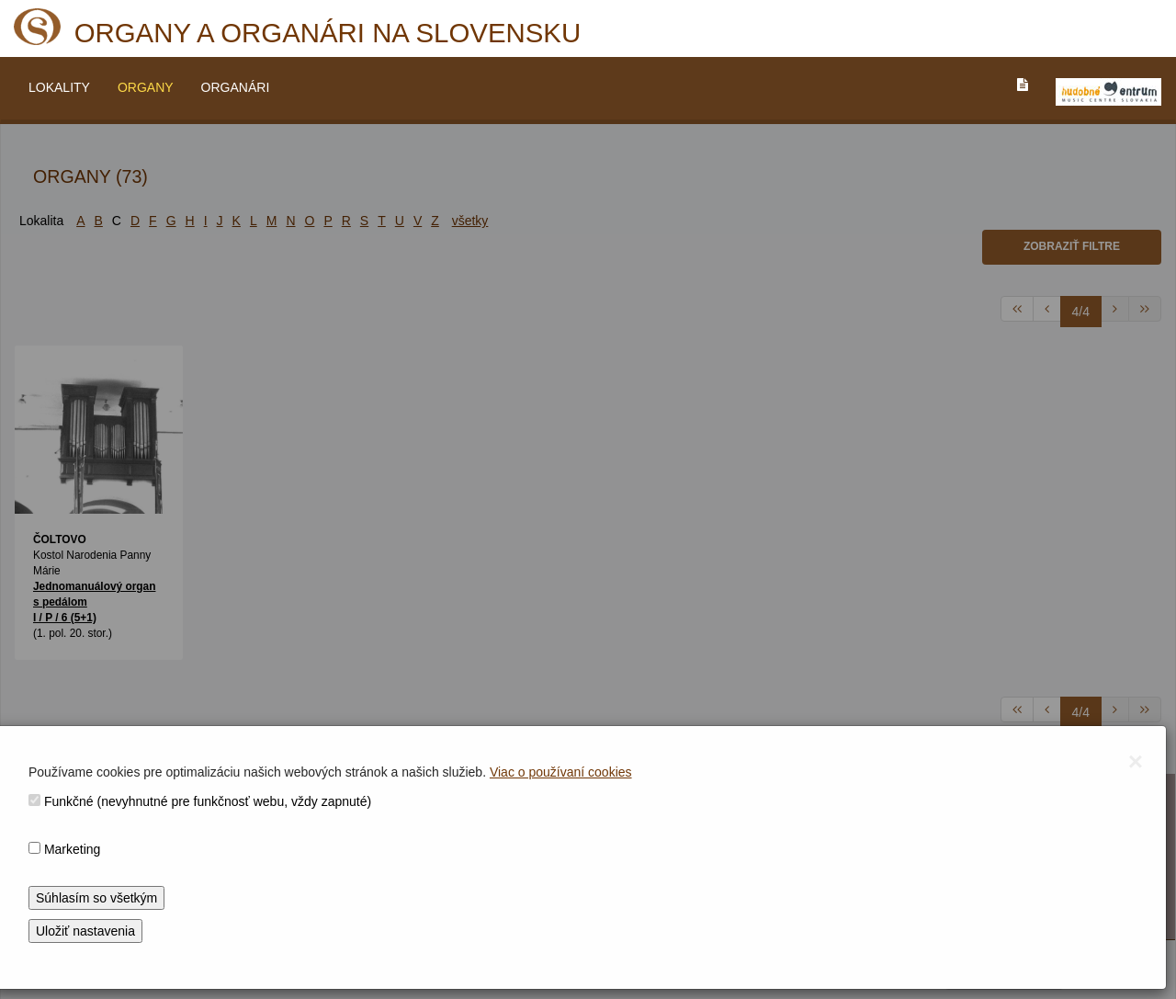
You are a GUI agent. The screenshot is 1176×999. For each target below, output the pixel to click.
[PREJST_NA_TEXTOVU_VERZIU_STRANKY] (1022, 84)
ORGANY (146, 87)
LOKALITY (59, 87)
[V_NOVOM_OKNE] (1108, 91)
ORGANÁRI (235, 87)
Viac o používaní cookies (561, 772)
